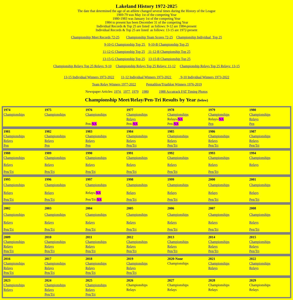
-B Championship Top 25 (173, 51)
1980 (145, 91)
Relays (131, 119)
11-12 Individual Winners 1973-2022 (146, 77)
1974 (117, 91)
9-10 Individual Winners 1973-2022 (204, 77)
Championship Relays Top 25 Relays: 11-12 (146, 66)
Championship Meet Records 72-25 (95, 37)
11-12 (151, 51)
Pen (210, 124)
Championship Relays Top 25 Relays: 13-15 (210, 66)
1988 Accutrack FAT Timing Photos (183, 91)
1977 (127, 91)
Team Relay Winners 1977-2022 (114, 84)
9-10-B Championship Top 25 (168, 44)
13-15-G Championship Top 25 (124, 59)
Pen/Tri (131, 145)
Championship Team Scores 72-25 (149, 37)
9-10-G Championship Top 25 (125, 44)
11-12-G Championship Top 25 (124, 51)
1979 (135, 91)
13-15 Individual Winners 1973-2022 (89, 77)
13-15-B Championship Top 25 (169, 59)
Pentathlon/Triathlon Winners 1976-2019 (174, 84)
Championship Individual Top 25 (199, 37)
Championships (14, 114)
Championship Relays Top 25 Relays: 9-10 (82, 66)
